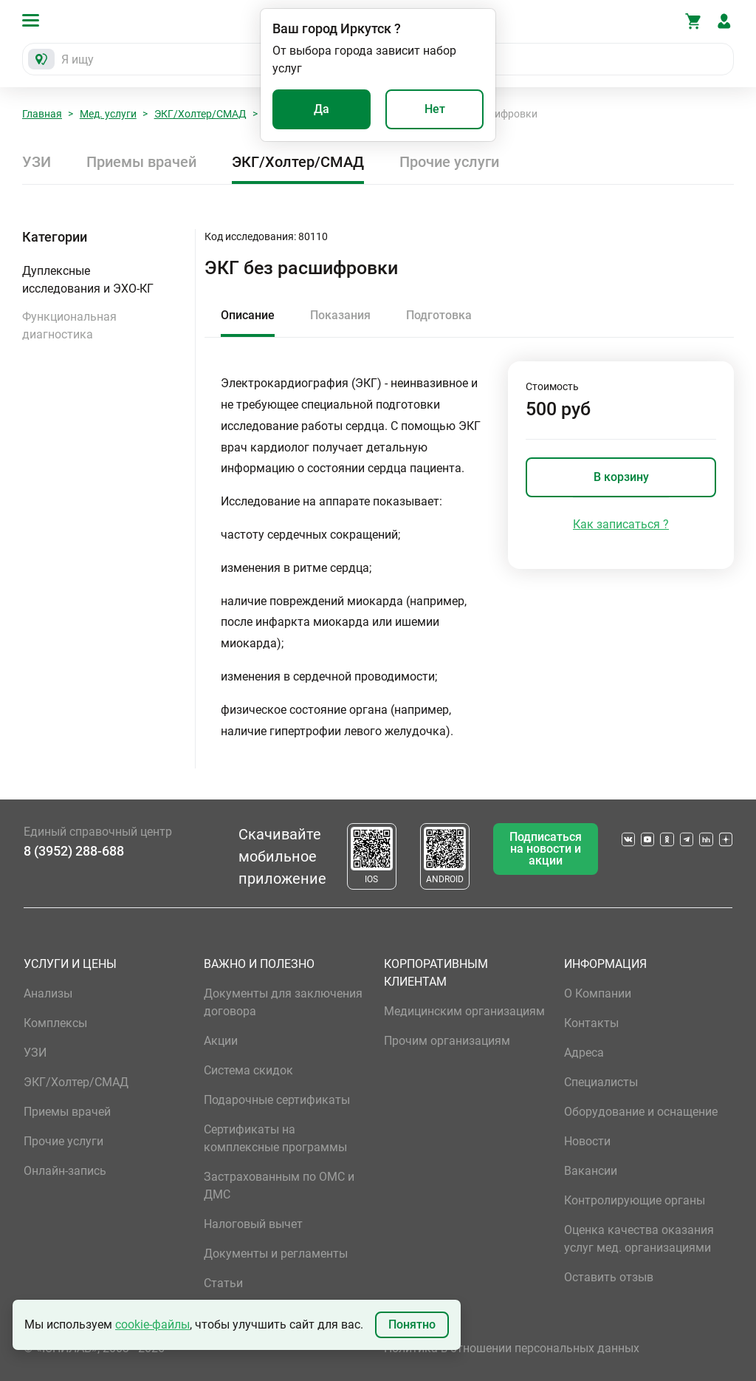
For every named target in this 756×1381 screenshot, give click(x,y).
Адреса (584, 1053)
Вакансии (590, 1171)
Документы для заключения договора (283, 1002)
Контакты (591, 1023)
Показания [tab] (340, 315)
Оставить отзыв (608, 1277)
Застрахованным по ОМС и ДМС (279, 1185)
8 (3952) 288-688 (74, 851)
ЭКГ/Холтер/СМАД (200, 114)
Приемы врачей (141, 162)
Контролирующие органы (634, 1200)
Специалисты (601, 1082)
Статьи (223, 1283)
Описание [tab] (248, 315)
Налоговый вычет (253, 1224)
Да (321, 109)
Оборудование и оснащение (641, 1112)
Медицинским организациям (464, 1011)
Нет (435, 109)
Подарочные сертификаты (277, 1100)
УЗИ (36, 162)
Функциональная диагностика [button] (69, 325)
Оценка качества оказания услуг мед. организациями (639, 1239)
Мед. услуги (108, 114)
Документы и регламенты (276, 1254)
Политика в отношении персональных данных (511, 1348)
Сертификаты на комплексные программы (275, 1138)
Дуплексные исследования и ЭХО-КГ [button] (88, 280)
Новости (587, 1141)
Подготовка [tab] (439, 315)
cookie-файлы (152, 1324)
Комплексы (55, 1023)
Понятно (412, 1324)
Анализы (48, 993)
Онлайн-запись (65, 1171)
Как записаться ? (621, 524)
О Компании (597, 993)
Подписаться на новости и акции (545, 848)
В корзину (621, 477)
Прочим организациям (447, 1041)
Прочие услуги (449, 162)
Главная (42, 114)
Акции (221, 1041)
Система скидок (248, 1070)
